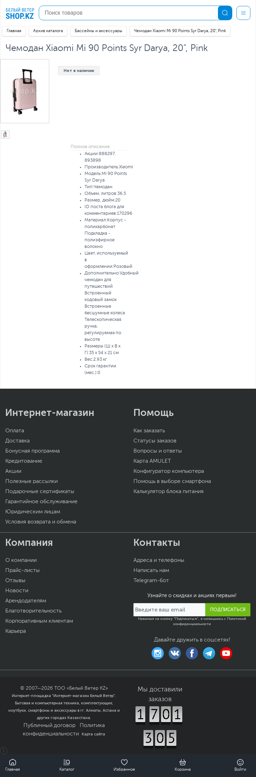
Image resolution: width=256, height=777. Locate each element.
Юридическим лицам (32, 512)
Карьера (15, 631)
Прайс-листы (22, 570)
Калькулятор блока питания (168, 491)
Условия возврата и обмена (40, 522)
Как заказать (149, 431)
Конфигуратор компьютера (168, 471)
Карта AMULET (152, 461)
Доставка (17, 441)
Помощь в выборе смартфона (172, 481)
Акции (13, 471)
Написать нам (151, 570)
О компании (21, 560)
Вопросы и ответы (157, 451)
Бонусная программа (32, 451)
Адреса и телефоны (158, 560)
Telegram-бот (151, 581)
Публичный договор (49, 725)
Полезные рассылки (31, 481)
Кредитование (23, 461)
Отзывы (15, 581)
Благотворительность (33, 611)
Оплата (14, 431)
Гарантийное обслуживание (41, 502)
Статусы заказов (154, 441)
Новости (16, 591)
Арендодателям (25, 601)
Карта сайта (93, 734)
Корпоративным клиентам (39, 621)
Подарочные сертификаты (39, 491)
